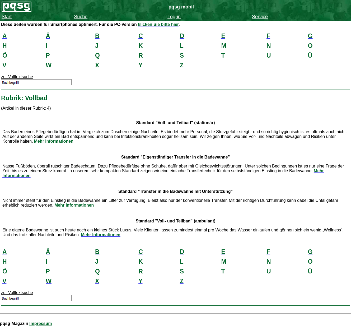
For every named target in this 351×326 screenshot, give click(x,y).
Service (260, 16)
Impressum (40, 323)
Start (7, 16)
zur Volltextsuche (17, 76)
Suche (80, 16)
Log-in (174, 16)
